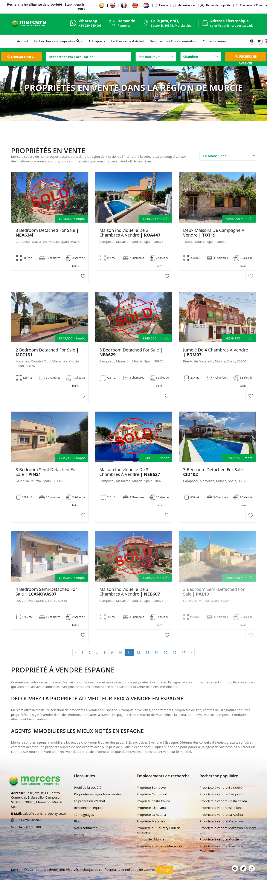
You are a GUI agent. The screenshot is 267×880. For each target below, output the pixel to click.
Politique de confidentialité (100, 869)
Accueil (22, 41)
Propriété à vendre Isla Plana (221, 807)
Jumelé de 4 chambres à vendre (215, 352)
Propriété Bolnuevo (151, 787)
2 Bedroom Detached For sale (47, 352)
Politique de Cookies (140, 869)
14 (156, 652)
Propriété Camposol (152, 794)
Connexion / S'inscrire (251, 5)
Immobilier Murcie (150, 839)
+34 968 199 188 (28, 827)
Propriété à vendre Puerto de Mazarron (221, 848)
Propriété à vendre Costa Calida (223, 801)
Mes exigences (184, 5)
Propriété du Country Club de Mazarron (159, 830)
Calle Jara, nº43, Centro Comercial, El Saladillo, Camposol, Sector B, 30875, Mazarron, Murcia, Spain (37, 800)
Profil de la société (87, 787)
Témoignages (84, 814)
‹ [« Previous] (75, 652)
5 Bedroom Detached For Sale (131, 352)
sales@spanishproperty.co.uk (231, 25)
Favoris (161, 5)
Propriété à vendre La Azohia (221, 814)
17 (183, 652)
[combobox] (156, 56)
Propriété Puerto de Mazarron (159, 846)
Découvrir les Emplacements (172, 41)
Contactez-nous (215, 41)
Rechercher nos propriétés (57, 41)
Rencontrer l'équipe (88, 807)
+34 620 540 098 (29, 820)
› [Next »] (191, 652)
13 (147, 652)
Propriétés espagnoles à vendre (97, 794)
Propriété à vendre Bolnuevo (221, 787)
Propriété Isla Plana (151, 807)
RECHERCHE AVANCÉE (246, 57)
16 (174, 652)
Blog (77, 821)
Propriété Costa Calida (153, 801)
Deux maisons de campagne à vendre (213, 232)
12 (138, 652)
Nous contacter (85, 828)
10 (120, 652)
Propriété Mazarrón (151, 821)
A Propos (95, 41)
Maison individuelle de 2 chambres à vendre (129, 232)
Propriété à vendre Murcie (219, 839)
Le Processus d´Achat (127, 41)
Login (165, 870)
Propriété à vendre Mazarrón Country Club (228, 830)
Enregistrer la (21, 57)
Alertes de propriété (215, 5)
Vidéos (79, 835)
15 (165, 652)
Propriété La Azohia (151, 814)
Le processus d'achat (89, 801)
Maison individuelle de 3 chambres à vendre (129, 472)
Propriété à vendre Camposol (221, 794)
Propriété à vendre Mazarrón (221, 821)
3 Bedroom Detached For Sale (47, 232)
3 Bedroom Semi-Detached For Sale (46, 472)
